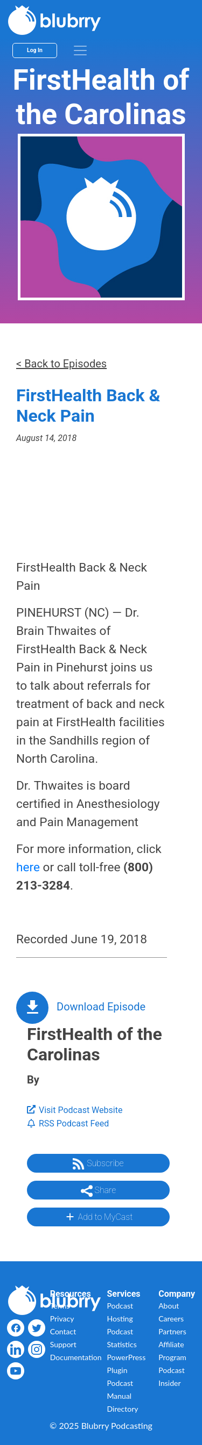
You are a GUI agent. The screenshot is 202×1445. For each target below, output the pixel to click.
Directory (122, 1408)
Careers (171, 1318)
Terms (60, 1305)
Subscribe (98, 1164)
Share (98, 1191)
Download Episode (101, 1006)
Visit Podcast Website (74, 1110)
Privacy (62, 1318)
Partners (172, 1331)
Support (63, 1344)
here (28, 867)
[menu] (80, 50)
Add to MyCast (98, 1217)
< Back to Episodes (61, 363)
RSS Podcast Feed (68, 1123)
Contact (63, 1331)
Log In (35, 50)
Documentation (76, 1357)
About (168, 1305)
